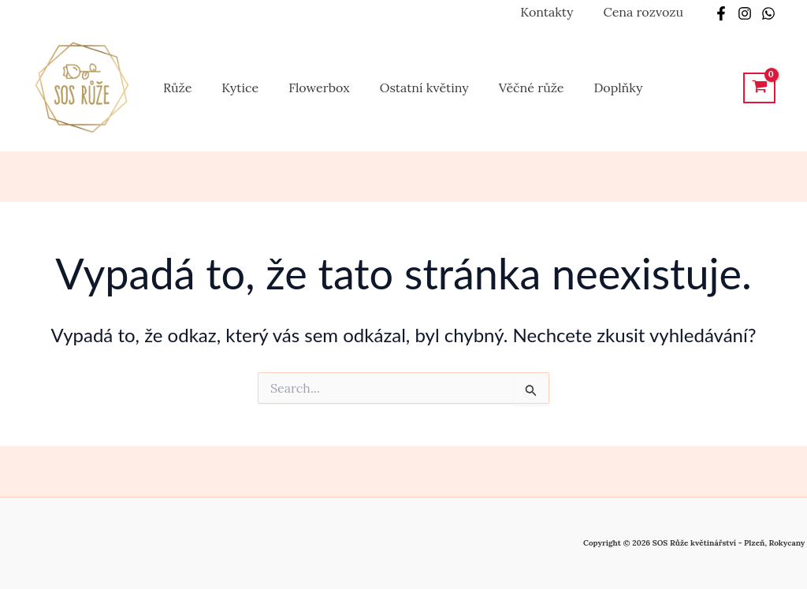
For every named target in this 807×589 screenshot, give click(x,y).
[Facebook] (721, 13)
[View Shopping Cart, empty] (759, 88)
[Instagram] (745, 13)
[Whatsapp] (768, 13)
